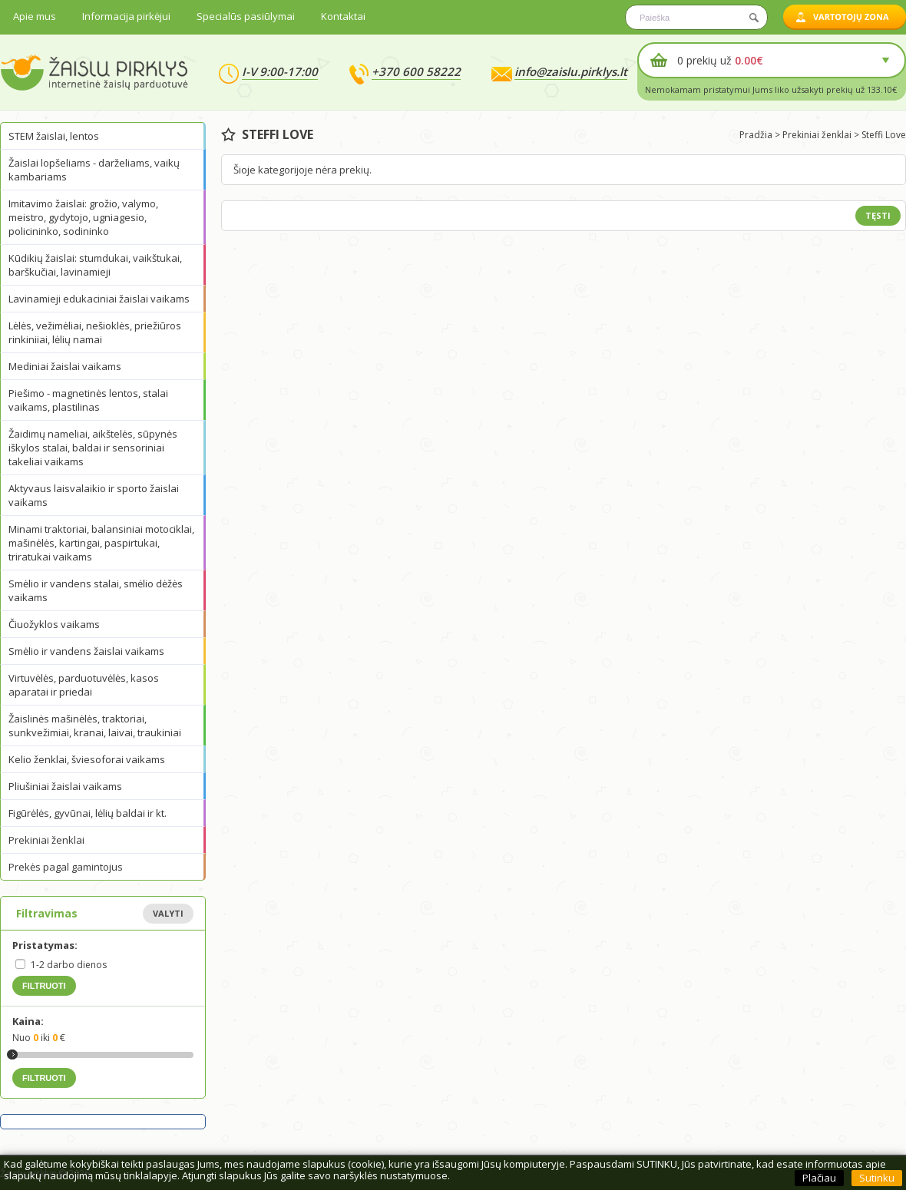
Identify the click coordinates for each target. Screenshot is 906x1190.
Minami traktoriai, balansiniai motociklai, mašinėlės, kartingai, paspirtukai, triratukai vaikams (101, 543)
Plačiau (819, 1178)
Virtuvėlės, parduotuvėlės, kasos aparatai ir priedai (83, 685)
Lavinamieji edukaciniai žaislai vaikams (99, 299)
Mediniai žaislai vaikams (64, 366)
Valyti (168, 913)
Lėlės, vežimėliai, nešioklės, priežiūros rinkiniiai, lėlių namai (94, 332)
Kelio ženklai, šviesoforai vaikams (86, 759)
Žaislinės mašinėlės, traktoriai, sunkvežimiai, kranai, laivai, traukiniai (94, 725)
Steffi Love (883, 134)
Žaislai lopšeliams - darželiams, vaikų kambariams (94, 169)
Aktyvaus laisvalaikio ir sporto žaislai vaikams (93, 495)
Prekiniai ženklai (46, 840)
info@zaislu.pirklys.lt (570, 71)
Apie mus (34, 16)
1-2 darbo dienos (69, 964)
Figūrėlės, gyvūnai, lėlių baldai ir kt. (87, 813)
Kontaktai (343, 16)
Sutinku (876, 1178)
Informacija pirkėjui (126, 16)
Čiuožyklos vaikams (54, 624)
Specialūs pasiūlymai (246, 16)
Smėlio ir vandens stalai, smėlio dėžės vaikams (95, 590)
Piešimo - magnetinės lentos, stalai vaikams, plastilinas (88, 400)
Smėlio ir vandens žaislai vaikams (86, 651)
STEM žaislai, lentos (53, 136)
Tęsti (878, 215)
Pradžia (755, 134)
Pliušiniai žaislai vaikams (65, 786)
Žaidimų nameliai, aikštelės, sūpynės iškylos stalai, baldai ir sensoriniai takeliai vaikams (92, 447)
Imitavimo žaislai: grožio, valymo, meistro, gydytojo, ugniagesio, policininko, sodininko (83, 217)
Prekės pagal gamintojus (65, 867)
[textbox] (696, 17)
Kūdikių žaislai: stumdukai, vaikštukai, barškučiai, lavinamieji (95, 265)
